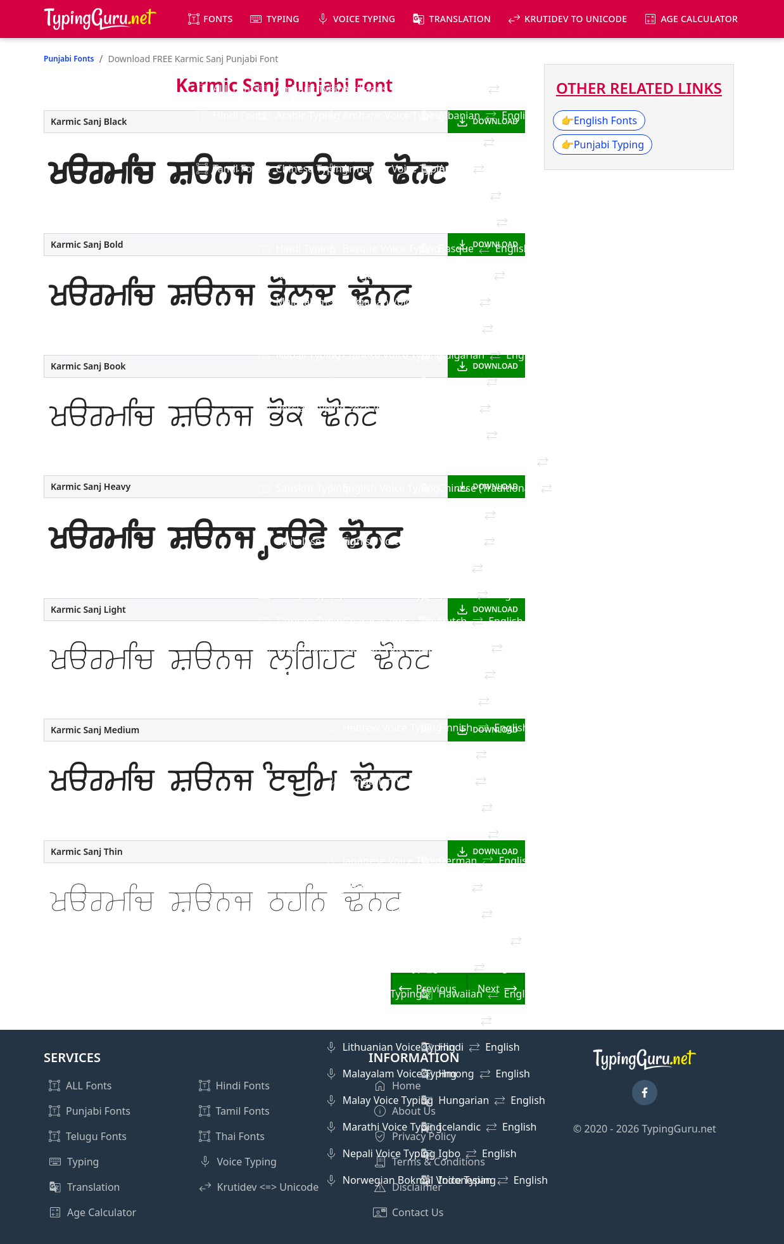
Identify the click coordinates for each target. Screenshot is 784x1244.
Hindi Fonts (243, 1086)
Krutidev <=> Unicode (268, 1187)
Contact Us (417, 1212)
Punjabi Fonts (69, 58)
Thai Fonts (240, 1136)
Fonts (217, 19)
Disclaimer (417, 1187)
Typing (283, 19)
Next (488, 989)
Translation (460, 19)
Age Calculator (699, 19)
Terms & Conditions (438, 1162)
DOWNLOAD (495, 121)
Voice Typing (364, 19)
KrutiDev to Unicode (575, 19)
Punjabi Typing (602, 144)
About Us (414, 1111)
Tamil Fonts (243, 1111)
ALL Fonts (88, 1086)
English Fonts (599, 120)
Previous (436, 989)
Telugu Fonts (96, 1136)
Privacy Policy (424, 1136)
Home (406, 1086)
